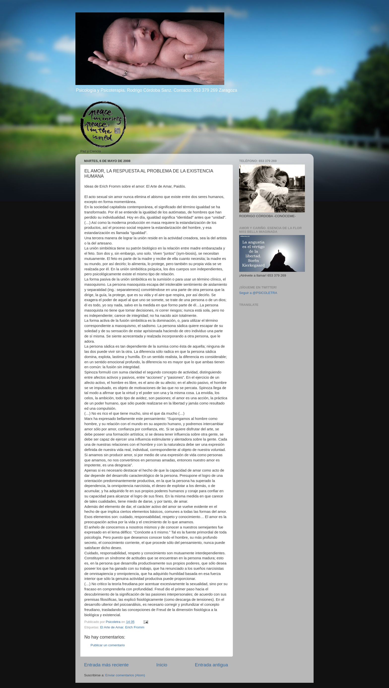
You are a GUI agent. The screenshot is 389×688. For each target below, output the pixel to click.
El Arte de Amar (111, 627)
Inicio (161, 664)
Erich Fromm (134, 627)
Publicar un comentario (108, 645)
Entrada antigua (211, 664)
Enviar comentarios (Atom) (125, 675)
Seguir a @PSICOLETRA (258, 293)
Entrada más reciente (106, 664)
